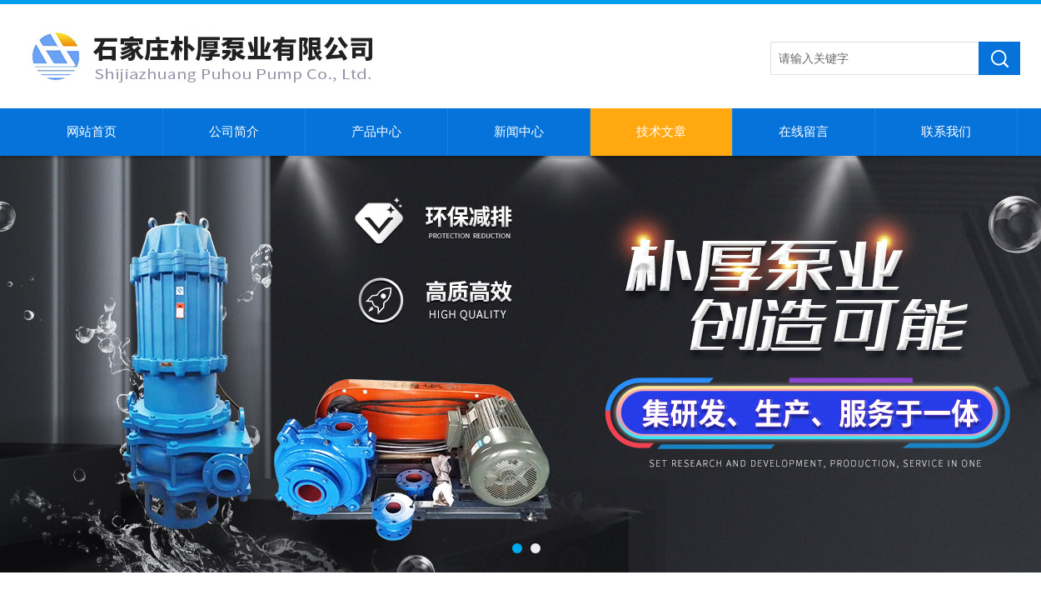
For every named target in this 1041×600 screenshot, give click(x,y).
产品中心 (376, 131)
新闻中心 (519, 131)
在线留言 (804, 131)
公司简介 (234, 131)
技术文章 (661, 131)
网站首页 (92, 131)
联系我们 (946, 131)
